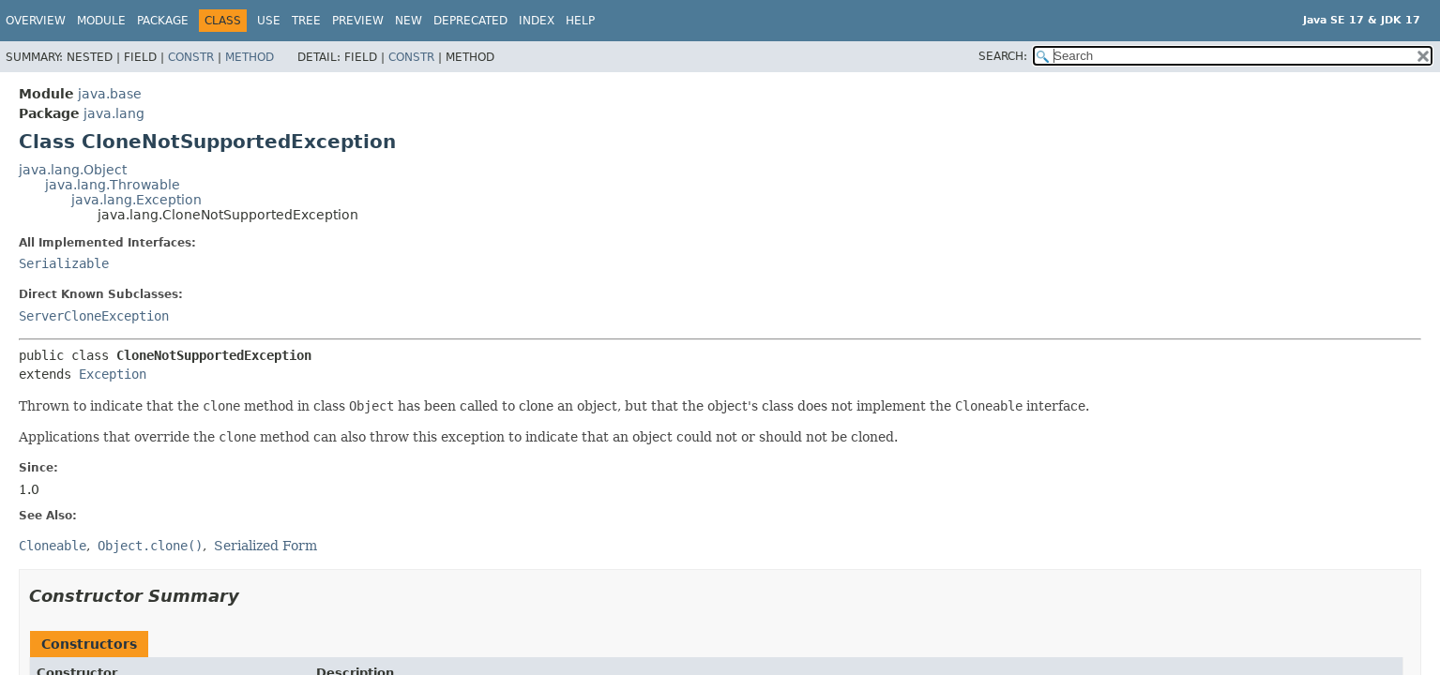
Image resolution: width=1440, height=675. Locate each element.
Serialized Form (265, 545)
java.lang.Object (73, 169)
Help (580, 20)
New (408, 20)
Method (249, 57)
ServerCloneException (94, 315)
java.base (110, 93)
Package (163, 20)
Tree (306, 20)
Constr (191, 57)
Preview (358, 20)
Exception (112, 374)
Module (101, 20)
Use (268, 20)
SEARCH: (1002, 56)
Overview (36, 20)
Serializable (64, 263)
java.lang (113, 113)
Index (536, 20)
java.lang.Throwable (112, 184)
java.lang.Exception (136, 199)
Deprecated (470, 20)
